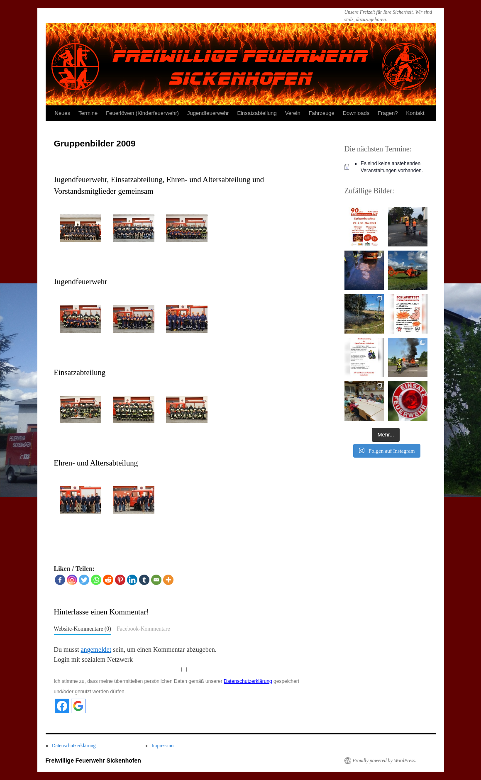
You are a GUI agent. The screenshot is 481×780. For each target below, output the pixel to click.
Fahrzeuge (322, 113)
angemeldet (96, 649)
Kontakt (415, 113)
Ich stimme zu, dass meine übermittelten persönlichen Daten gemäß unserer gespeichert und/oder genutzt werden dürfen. (184, 681)
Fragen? (388, 113)
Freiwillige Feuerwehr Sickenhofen (93, 760)
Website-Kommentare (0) (82, 629)
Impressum (162, 745)
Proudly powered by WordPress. (385, 760)
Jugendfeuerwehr (208, 113)
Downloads (356, 113)
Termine (88, 113)
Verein (292, 113)
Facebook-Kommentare (143, 629)
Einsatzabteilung (256, 113)
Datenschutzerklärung (248, 681)
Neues (63, 113)
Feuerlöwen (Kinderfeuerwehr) (142, 113)
